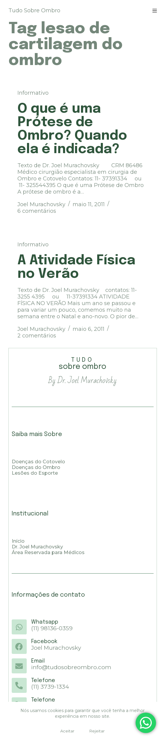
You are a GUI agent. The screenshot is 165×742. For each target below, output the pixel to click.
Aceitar (67, 731)
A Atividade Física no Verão (76, 267)
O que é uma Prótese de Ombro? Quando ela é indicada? (72, 129)
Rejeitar (97, 731)
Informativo (33, 93)
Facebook (44, 641)
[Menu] (154, 10)
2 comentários (36, 335)
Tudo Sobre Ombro (34, 10)
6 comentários (36, 211)
